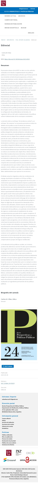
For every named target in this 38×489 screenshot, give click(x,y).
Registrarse (23, 8)
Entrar (33, 8)
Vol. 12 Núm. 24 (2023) (22, 40)
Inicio (3, 40)
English (31, 33)
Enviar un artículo (12, 28)
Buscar (23, 28)
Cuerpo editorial (11, 20)
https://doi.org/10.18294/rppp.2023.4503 (17, 59)
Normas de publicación (13, 24)
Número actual (10, 16)
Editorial (8, 366)
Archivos (21, 16)
